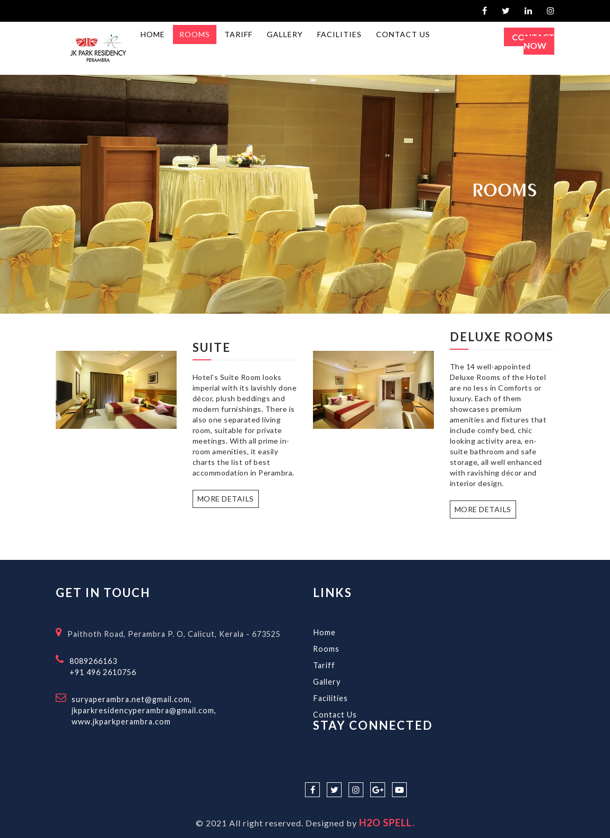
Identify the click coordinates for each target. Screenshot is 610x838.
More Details (225, 498)
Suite (212, 347)
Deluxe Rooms (502, 337)
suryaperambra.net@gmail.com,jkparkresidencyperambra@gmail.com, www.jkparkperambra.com (144, 710)
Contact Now (533, 41)
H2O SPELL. (387, 822)
